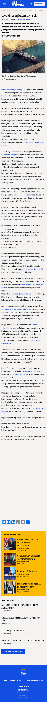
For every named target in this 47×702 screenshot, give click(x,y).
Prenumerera (39, 4)
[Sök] (31, 4)
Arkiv (12, 680)
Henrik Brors (23, 686)
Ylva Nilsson (23, 689)
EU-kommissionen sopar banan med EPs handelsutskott (27, 542)
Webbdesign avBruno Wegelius (23, 696)
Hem (3, 11)
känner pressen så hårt (23, 195)
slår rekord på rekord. (33, 371)
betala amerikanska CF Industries (17, 309)
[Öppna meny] (4, 4)
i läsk (24, 266)
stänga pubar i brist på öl (32, 269)
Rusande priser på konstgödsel (14, 90)
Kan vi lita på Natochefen (28, 571)
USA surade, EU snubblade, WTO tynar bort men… (20, 619)
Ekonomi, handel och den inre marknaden (21, 11)
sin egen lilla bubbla (17, 374)
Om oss (20, 680)
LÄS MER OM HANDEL (13, 651)
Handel (40, 11)
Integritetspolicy (34, 680)
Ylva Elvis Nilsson (24, 19)
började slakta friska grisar (23, 294)
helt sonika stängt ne (9, 155)
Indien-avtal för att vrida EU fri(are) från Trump (22, 640)
